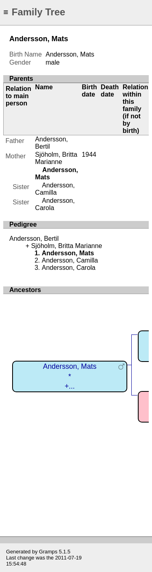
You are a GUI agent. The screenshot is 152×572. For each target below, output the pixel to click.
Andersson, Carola (69, 267)
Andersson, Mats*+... (69, 376)
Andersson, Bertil (34, 238)
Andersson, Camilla (55, 189)
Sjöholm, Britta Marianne (56, 158)
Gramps (48, 552)
